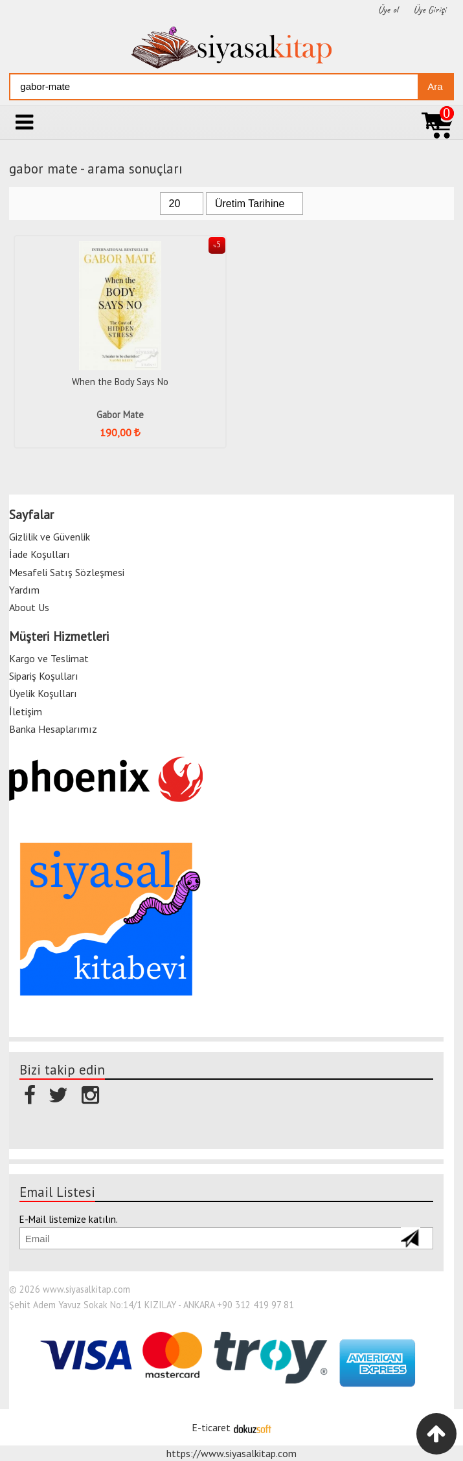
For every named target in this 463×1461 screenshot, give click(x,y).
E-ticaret (211, 1427)
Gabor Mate (120, 414)
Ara (434, 86)
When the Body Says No (120, 381)
